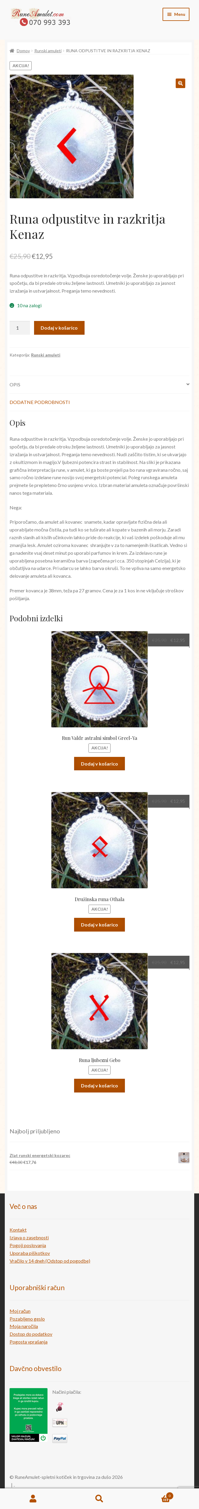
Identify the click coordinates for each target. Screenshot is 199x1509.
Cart (153, 1495)
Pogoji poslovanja (28, 1245)
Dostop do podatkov (31, 1334)
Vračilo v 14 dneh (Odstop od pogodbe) (50, 1261)
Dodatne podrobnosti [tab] (40, 402)
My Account (33, 1499)
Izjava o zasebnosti (29, 1237)
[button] (180, 83)
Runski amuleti (48, 50)
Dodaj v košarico (59, 328)
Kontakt (18, 1230)
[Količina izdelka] (20, 328)
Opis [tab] (15, 384)
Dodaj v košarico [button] (99, 763)
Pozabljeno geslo (27, 1318)
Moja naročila (24, 1326)
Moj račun (20, 1311)
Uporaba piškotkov (30, 1253)
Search (99, 1499)
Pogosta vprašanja (29, 1341)
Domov (23, 50)
